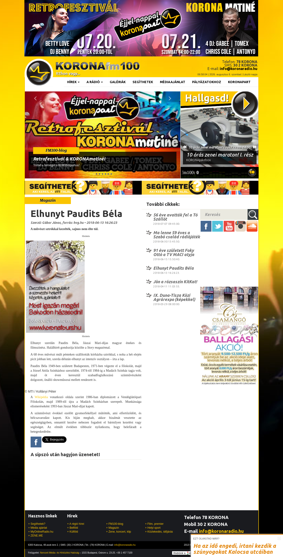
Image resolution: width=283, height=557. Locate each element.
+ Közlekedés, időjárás (159, 531)
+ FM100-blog (114, 523)
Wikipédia (41, 397)
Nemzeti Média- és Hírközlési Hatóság (59, 552)
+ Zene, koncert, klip (118, 531)
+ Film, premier (154, 523)
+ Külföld (72, 531)
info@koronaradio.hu (221, 531)
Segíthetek (143, 82)
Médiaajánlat (172, 82)
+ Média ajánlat (37, 527)
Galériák (118, 82)
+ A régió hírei (75, 523)
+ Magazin (112, 527)
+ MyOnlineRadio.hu (40, 531)
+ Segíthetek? (36, 523)
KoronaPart (239, 82)
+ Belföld (72, 527)
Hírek (73, 82)
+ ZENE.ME (35, 535)
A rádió (95, 82)
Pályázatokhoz (206, 82)
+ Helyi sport (152, 527)
